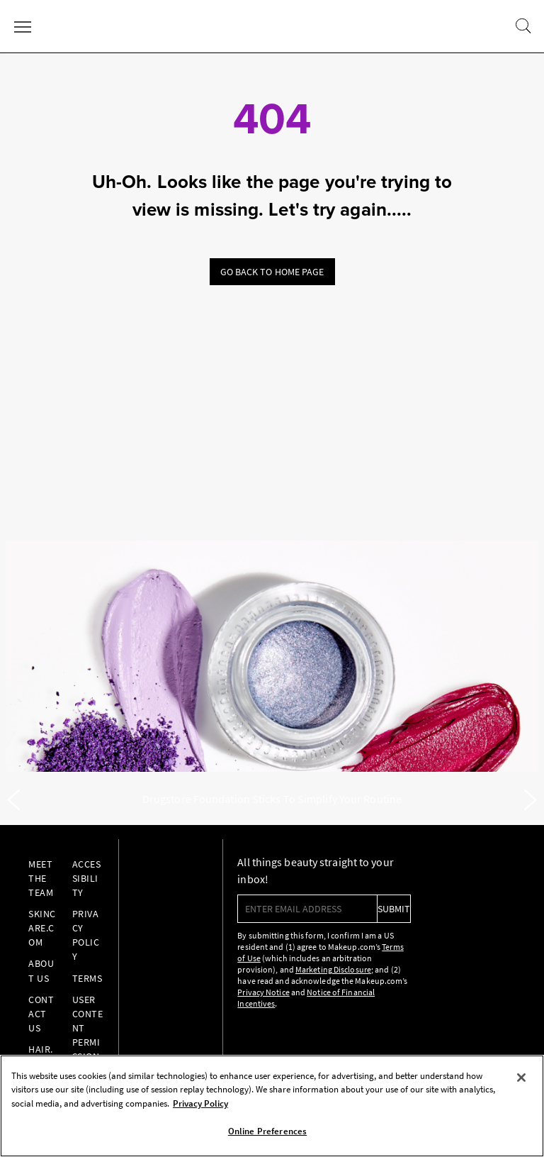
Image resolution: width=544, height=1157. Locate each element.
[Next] (530, 800)
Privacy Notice (263, 992)
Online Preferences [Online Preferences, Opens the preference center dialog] (267, 1131)
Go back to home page (272, 271)
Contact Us (41, 1013)
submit (394, 908)
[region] (272, 1106)
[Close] (521, 1077)
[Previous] (13, 800)
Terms (87, 978)
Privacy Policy (86, 935)
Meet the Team (40, 878)
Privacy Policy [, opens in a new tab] (200, 1103)
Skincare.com (42, 927)
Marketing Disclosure (333, 969)
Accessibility (86, 878)
